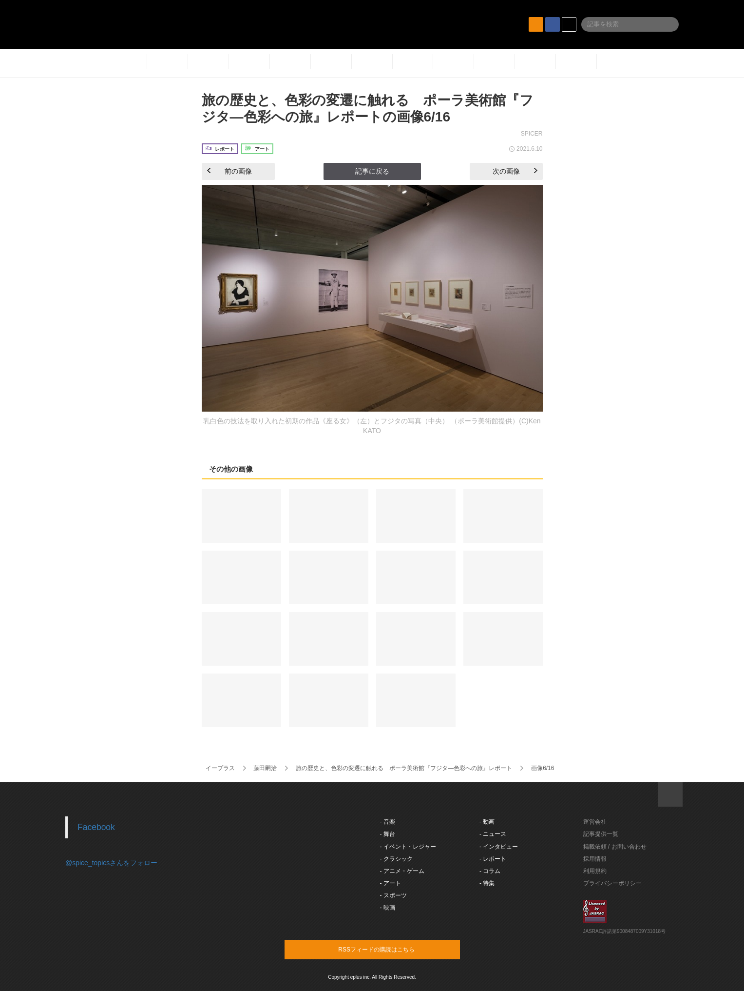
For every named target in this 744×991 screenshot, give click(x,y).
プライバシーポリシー (612, 883)
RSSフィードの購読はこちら (390, 949)
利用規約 (595, 871)
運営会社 (595, 821)
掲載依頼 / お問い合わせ (615, 846)
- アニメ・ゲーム (402, 871)
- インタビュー (498, 846)
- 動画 (487, 821)
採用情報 (595, 858)
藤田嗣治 (265, 768)
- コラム (489, 871)
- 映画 (387, 907)
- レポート (492, 858)
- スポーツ (393, 895)
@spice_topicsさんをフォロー (111, 863)
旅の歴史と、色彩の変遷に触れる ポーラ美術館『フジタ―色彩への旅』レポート (404, 768)
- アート (390, 883)
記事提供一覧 (600, 834)
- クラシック (396, 858)
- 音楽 (387, 821)
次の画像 (515, 171)
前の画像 (229, 171)
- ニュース (492, 834)
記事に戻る (372, 171)
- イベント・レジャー (408, 846)
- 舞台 (387, 834)
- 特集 (487, 883)
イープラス (220, 768)
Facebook (96, 827)
